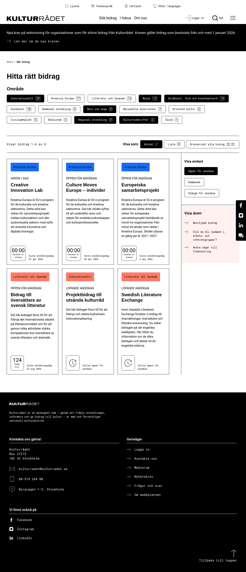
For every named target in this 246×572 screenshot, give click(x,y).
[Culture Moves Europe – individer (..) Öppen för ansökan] (88, 212)
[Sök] (217, 18)
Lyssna (72, 6)
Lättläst (132, 6)
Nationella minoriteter (142, 109)
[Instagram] (241, 215)
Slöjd (171, 120)
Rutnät (151, 144)
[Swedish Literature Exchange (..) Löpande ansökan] (143, 321)
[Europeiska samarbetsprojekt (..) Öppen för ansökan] (143, 212)
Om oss (140, 18)
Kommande (194, 182)
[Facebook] (241, 205)
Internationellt (25, 98)
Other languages (167, 6)
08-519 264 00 (31, 479)
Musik (150, 98)
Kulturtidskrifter (138, 120)
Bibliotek (57, 120)
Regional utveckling (95, 120)
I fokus (125, 18)
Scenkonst (21, 109)
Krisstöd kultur (187, 109)
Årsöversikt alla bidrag (212, 144)
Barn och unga (99, 109)
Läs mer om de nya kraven (36, 41)
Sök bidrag (108, 18)
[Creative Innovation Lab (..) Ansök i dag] (32, 212)
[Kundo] (241, 236)
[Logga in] (194, 18)
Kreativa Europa (66, 98)
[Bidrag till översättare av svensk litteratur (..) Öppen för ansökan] (32, 321)
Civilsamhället (24, 120)
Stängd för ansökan (201, 193)
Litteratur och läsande (112, 98)
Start (10, 61)
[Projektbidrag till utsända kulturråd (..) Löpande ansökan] (88, 321)
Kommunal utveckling (59, 109)
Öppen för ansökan (201, 171)
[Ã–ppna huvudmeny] (233, 18)
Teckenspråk (101, 6)
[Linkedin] (241, 225)
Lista (174, 144)
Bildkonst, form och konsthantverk (196, 98)
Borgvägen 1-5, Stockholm (41, 489)
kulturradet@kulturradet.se (43, 469)
